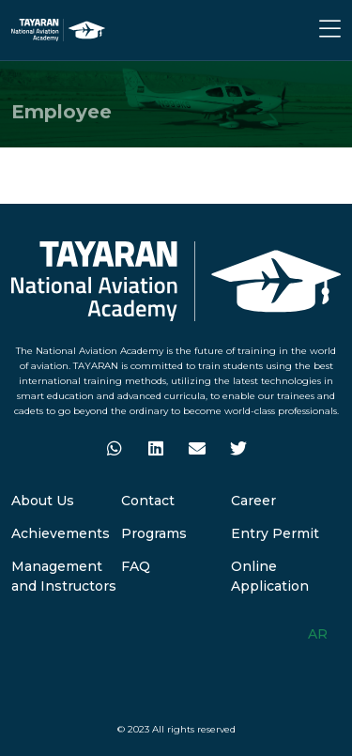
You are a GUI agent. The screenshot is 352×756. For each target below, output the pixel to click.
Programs (154, 533)
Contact (148, 500)
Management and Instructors (63, 576)
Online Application (270, 576)
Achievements (60, 533)
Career (253, 500)
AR (318, 633)
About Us (42, 500)
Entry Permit (275, 533)
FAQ (135, 566)
